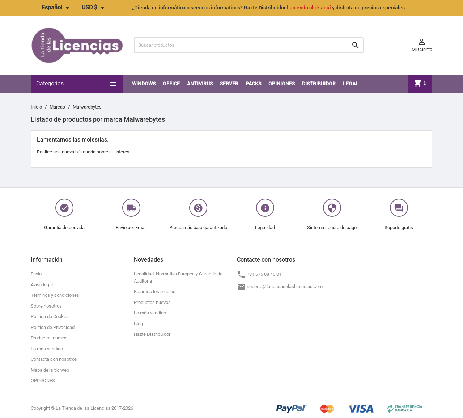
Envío (36, 273)
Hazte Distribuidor (152, 334)
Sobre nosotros (46, 306)
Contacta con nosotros (54, 359)
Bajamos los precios (154, 291)
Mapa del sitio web (50, 370)
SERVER (229, 83)
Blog (138, 323)
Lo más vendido (47, 348)
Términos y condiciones (55, 295)
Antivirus (200, 83)
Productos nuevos (49, 338)
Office (171, 83)
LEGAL (350, 83)
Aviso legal (42, 284)
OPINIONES (281, 83)
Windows (144, 83)
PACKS (253, 83)
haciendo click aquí (309, 7)
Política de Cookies (50, 316)
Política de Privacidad (53, 327)
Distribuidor (319, 83)
